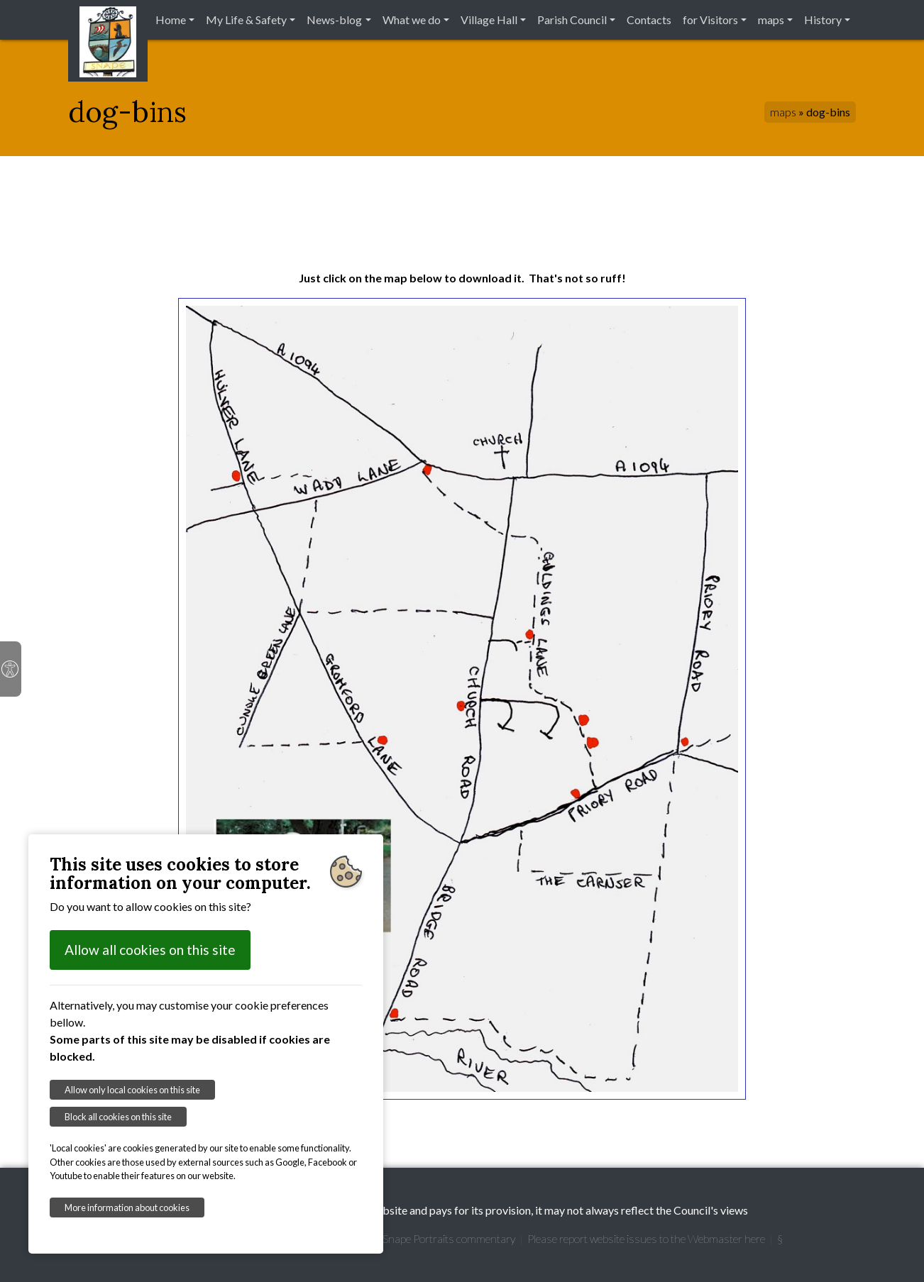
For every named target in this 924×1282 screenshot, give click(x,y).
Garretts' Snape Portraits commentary (426, 1238)
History (823, 19)
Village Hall (489, 19)
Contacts (649, 19)
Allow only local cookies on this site (132, 1089)
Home (170, 19)
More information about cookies (127, 1207)
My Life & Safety (246, 19)
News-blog (334, 19)
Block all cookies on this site (118, 1116)
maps (771, 19)
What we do (412, 19)
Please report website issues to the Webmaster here (646, 1238)
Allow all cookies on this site (150, 949)
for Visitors (710, 19)
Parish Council (572, 19)
